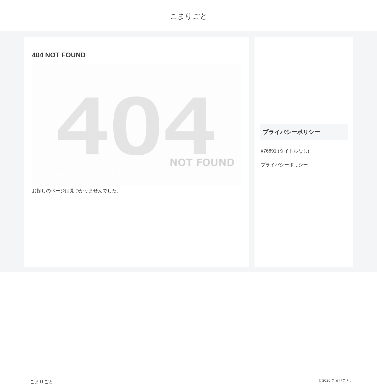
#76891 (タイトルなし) (285, 151)
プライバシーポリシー (284, 164)
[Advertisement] (304, 78)
